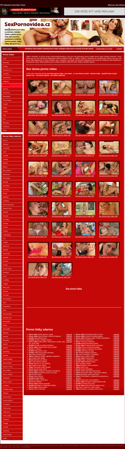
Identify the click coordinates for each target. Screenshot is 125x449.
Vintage (5, 423)
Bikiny (5, 167)
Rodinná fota (7, 318)
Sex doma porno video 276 (108, 115)
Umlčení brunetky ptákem (97, 336)
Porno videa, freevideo (71, 445)
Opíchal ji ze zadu (97, 351)
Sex (10, 446)
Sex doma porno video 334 (37, 135)
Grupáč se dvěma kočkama (50, 345)
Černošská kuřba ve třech (97, 334)
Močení (5, 291)
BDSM (5, 163)
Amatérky (6, 148)
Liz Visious (50, 349)
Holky (5, 108)
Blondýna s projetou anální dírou (97, 389)
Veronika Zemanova (50, 380)
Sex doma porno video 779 (84, 156)
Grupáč (5, 104)
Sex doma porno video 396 (108, 257)
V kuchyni (6, 404)
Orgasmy (6, 81)
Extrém (5, 227)
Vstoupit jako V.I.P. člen (104, 49)
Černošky (6, 220)
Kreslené (6, 272)
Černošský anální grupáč (50, 367)
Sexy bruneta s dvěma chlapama (50, 336)
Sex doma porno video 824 (84, 95)
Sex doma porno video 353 (37, 216)
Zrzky (5, 130)
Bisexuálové (7, 171)
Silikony (6, 333)
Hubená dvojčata (50, 384)
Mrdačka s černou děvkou (97, 365)
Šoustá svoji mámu (50, 369)
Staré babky (7, 370)
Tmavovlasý (7, 397)
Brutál (5, 193)
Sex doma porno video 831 (61, 115)
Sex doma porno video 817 (37, 95)
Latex (5, 276)
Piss (4, 119)
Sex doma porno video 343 (61, 176)
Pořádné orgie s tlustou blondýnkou (97, 338)
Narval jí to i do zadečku (50, 364)
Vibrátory (6, 127)
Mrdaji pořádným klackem (97, 353)
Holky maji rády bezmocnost (97, 371)
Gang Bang (7, 235)
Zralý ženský (7, 434)
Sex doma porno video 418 (37, 115)
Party (4, 310)
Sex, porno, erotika (57, 445)
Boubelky (6, 186)
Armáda (5, 156)
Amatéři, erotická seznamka (33, 445)
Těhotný (5, 393)
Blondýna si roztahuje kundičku (50, 385)
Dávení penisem (8, 205)
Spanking (6, 352)
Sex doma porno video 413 (61, 277)
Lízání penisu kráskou (50, 362)
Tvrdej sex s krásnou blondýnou (50, 371)
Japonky (5, 257)
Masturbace (7, 78)
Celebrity (6, 201)
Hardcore (6, 246)
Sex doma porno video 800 (84, 115)
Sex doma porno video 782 (108, 156)
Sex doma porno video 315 (61, 237)
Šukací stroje (7, 382)
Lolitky (5, 111)
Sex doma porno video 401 (37, 257)
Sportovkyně (7, 363)
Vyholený (6, 431)
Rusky (5, 325)
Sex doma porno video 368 (84, 196)
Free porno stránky (96, 445)
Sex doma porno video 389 (84, 216)
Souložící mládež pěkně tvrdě (97, 382)
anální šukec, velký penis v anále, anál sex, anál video (50, 342)
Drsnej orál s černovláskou (97, 380)
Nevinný (6, 295)
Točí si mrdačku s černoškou (97, 354)
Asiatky (5, 159)
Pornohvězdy (7, 314)
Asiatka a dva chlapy (50, 365)
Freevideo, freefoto (109, 445)
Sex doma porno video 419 (61, 216)
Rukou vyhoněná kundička (97, 347)
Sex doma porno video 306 (84, 237)
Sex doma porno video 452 (84, 257)
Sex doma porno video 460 (37, 156)
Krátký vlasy (7, 269)
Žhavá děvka (50, 387)
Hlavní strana (7, 49)
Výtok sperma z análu (50, 334)
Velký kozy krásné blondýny (50, 353)
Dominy (5, 216)
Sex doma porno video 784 (37, 176)
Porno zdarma (84, 445)
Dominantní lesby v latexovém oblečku (97, 373)
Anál (4, 59)
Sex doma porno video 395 (108, 216)
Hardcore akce (97, 362)
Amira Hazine (50, 376)
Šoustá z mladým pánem (50, 340)
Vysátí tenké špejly (50, 358)
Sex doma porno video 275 (37, 237)
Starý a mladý (7, 374)
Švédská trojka (8, 389)
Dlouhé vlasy (7, 208)
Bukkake (6, 197)
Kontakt (119, 49)
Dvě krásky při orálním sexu (97, 385)
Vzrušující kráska (97, 364)
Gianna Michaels (50, 389)
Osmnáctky (7, 306)
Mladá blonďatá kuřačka (97, 343)
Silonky (5, 336)
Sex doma (6, 85)
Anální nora (97, 367)
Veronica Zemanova (97, 340)
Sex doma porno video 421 (37, 196)
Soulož (5, 344)
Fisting (5, 66)
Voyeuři (5, 427)
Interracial (6, 254)
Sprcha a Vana (7, 367)
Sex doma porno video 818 (61, 95)
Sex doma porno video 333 (108, 237)
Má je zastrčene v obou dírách (97, 387)
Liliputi (5, 284)
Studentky (6, 378)
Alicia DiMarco (50, 382)
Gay (4, 238)
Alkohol (5, 144)
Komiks (5, 261)
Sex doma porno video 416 (108, 95)
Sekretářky (6, 329)
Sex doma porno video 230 (108, 196)
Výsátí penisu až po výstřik (50, 347)
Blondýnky (6, 96)
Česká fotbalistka (97, 369)
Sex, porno (46, 445)
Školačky (6, 123)
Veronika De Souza (97, 384)
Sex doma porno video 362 (84, 176)
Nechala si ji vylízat (50, 360)
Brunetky (6, 62)
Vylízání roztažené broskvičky (97, 349)
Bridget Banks (50, 378)
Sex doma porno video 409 (84, 135)
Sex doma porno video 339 (61, 135)
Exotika (5, 223)
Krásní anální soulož (97, 356)
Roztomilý (6, 321)
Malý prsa (6, 287)
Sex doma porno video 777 (61, 156)
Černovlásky (7, 100)
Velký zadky (7, 416)
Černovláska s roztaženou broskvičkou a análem (97, 377)
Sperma (5, 89)
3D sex (5, 140)
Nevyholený (7, 299)
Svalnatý (6, 385)
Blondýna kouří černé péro (97, 374)
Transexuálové (8, 401)
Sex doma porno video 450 (61, 257)
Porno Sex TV (17, 446)
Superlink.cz (26, 446)
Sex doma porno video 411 (108, 135)
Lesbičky (6, 74)
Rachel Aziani (50, 374)
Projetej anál (97, 358)
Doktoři (5, 212)
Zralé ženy (6, 93)
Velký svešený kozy (50, 354)
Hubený (5, 250)
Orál (4, 115)
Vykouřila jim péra (50, 338)
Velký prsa (6, 412)
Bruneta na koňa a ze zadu (50, 373)
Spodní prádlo (7, 359)
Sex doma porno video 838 (108, 176)
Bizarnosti (6, 174)
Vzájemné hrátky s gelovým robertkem (50, 356)
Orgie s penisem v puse (97, 360)
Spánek (5, 348)
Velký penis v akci (50, 351)
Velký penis (7, 408)
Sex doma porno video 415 (37, 277)
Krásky (5, 265)
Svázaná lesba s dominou (97, 345)
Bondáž (5, 182)
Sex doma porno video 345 (61, 196)
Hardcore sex (7, 70)
